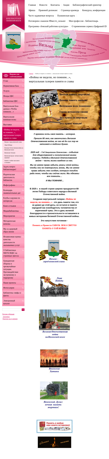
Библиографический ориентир (87, 5)
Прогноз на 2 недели (10, 319)
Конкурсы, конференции (93, 10)
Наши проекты (9, 283)
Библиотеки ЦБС (10, 101)
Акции (66, 5)
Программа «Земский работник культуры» (48, 26)
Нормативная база (11, 86)
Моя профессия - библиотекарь (83, 21)
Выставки (7, 124)
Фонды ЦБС (8, 96)
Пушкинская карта (66, 15)
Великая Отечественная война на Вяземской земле (13, 149)
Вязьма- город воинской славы (13, 142)
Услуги (6, 91)
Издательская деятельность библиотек (9, 177)
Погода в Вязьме (8, 314)
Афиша (31, 10)
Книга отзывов (9, 206)
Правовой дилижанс (48, 10)
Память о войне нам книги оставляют (11, 161)
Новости (43, 5)
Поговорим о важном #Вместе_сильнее (47, 21)
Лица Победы (8, 145)
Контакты (55, 5)
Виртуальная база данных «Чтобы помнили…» (10, 109)
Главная (32, 5)
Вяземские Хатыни (9, 153)
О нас (5, 81)
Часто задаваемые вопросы (41, 15)
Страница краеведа (70, 10)
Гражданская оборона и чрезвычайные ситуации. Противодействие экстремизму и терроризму (10, 269)
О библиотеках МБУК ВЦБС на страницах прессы (11, 253)
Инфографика (9, 185)
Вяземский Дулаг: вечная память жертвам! (13, 157)
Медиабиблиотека (11, 211)
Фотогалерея (8, 288)
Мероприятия (9, 216)
